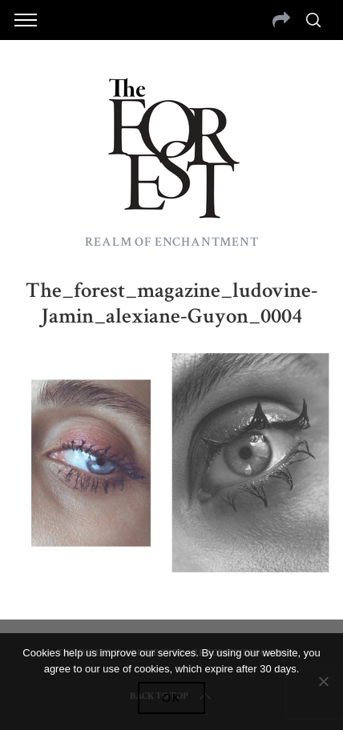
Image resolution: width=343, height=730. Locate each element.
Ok (171, 698)
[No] (323, 681)
